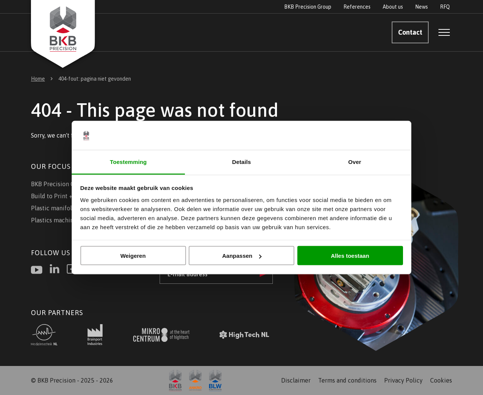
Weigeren (133, 256)
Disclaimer (296, 380)
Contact (410, 32)
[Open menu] (444, 32)
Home (38, 79)
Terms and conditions (347, 380)
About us (393, 7)
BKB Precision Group (307, 7)
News (421, 7)
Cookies (441, 380)
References (357, 7)
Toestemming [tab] (128, 161)
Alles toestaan (350, 256)
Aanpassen (241, 256)
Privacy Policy (403, 380)
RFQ (445, 7)
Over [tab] (354, 161)
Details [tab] (241, 161)
